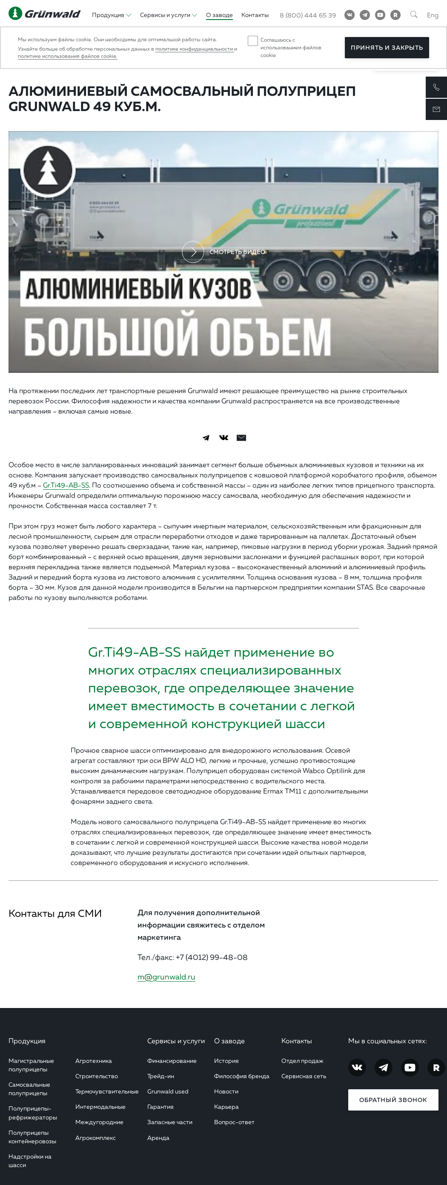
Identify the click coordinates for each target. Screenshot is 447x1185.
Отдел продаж (302, 1060)
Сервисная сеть (303, 1075)
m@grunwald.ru (166, 976)
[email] (241, 438)
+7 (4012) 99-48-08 (212, 957)
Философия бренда (241, 1075)
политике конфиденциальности (194, 49)
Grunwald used (168, 1091)
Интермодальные (100, 1106)
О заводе (229, 1041)
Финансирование (172, 1060)
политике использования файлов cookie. (67, 56)
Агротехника (93, 1060)
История (226, 1060)
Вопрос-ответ (234, 1121)
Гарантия (160, 1106)
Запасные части (169, 1121)
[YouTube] (380, 15)
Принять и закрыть (387, 47)
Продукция (27, 1041)
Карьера (226, 1106)
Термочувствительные (107, 1091)
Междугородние (99, 1121)
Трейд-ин (160, 1075)
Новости (226, 1091)
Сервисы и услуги (176, 1041)
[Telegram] (365, 15)
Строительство (96, 1075)
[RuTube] (395, 15)
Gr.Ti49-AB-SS (66, 485)
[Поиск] (413, 15)
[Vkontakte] (349, 15)
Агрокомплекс (95, 1137)
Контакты (296, 1041)
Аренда (158, 1137)
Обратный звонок (393, 1100)
